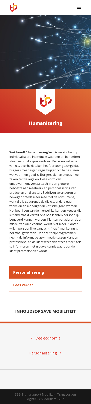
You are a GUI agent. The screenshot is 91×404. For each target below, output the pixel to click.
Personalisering (43, 353)
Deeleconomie (48, 338)
